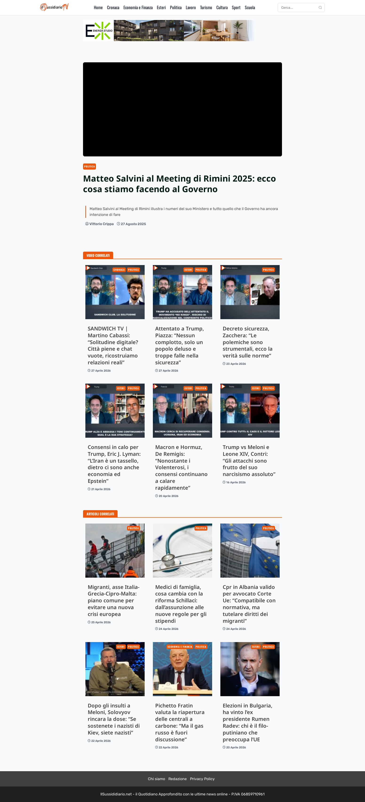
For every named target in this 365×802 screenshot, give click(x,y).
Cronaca (113, 7)
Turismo (206, 7)
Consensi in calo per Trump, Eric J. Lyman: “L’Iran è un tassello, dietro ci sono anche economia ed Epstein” (115, 386)
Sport (236, 7)
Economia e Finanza (138, 7)
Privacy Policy (202, 779)
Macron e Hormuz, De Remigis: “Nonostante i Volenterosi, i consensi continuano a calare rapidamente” (182, 386)
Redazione (177, 779)
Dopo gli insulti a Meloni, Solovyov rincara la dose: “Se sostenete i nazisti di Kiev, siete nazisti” (115, 669)
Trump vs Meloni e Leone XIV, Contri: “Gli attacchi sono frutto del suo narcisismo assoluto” (250, 386)
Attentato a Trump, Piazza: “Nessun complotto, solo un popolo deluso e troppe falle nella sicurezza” (182, 268)
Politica (176, 7)
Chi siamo (156, 779)
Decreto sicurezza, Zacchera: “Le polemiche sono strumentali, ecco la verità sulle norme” (250, 268)
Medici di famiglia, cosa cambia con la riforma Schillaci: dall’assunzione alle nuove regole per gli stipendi (182, 551)
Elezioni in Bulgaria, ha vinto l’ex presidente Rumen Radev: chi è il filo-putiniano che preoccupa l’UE (250, 669)
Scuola (250, 7)
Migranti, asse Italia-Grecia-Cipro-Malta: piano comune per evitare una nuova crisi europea (115, 551)
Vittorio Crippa (101, 224)
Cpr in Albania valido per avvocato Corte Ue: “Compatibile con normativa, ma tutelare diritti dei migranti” (250, 551)
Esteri (161, 7)
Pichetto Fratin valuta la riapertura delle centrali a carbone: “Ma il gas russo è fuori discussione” (180, 722)
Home (98, 7)
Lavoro (191, 7)
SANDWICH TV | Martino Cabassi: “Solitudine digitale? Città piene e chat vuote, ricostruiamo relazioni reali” (113, 345)
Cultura (222, 7)
